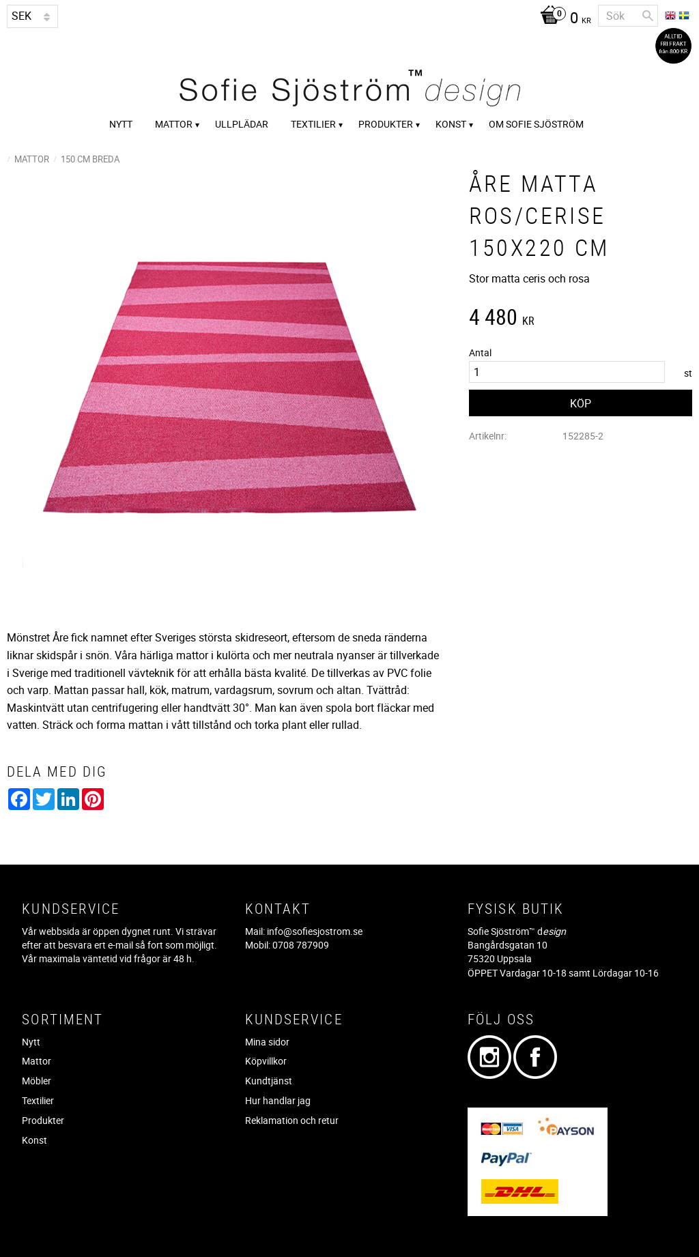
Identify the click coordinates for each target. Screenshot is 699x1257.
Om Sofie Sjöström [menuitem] (536, 123)
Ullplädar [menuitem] (241, 123)
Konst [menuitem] (451, 123)
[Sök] (648, 15)
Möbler (36, 1080)
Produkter (43, 1120)
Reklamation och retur (292, 1120)
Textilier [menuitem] (313, 123)
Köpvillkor (266, 1060)
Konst (34, 1139)
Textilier (38, 1100)
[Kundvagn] (562, 19)
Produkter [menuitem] (385, 123)
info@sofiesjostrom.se (314, 931)
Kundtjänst (268, 1080)
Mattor (36, 1060)
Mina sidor (267, 1041)
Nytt (31, 1041)
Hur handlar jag (278, 1100)
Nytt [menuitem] (120, 123)
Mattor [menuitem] (173, 123)
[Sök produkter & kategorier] (628, 16)
